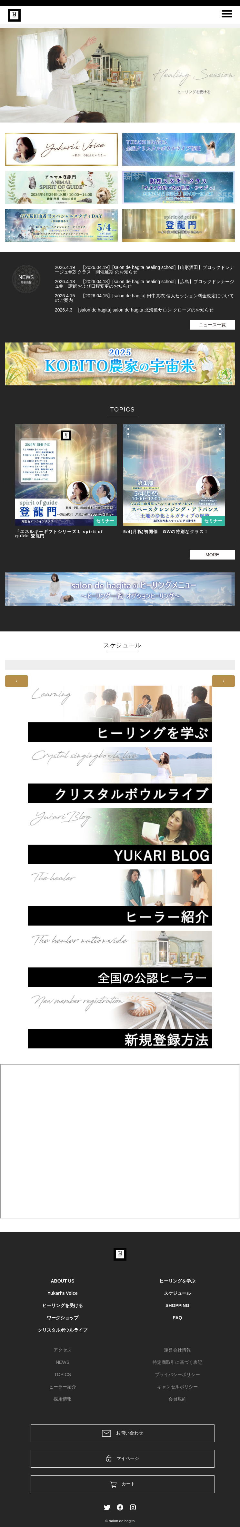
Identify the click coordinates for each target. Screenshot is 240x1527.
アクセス (63, 1350)
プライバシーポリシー (177, 1374)
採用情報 (63, 1399)
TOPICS (62, 1374)
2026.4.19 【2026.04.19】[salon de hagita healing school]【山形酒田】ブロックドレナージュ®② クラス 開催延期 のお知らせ (144, 269)
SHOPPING (177, 1305)
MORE (212, 554)
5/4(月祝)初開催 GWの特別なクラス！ (166, 531)
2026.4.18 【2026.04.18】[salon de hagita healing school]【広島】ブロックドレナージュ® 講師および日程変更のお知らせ (144, 283)
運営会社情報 (177, 1350)
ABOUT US (62, 1281)
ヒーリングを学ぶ (177, 1281)
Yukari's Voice (62, 1293)
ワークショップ (62, 1317)
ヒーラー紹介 (62, 1386)
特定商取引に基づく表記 (177, 1362)
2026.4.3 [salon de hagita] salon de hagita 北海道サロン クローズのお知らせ (134, 310)
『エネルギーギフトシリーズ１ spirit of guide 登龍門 (59, 533)
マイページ (122, 1458)
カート (122, 1484)
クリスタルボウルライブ (62, 1330)
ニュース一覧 (212, 324)
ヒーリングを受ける (62, 1305)
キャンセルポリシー (177, 1386)
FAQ (177, 1317)
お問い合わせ (122, 1433)
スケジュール (177, 1293)
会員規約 (177, 1399)
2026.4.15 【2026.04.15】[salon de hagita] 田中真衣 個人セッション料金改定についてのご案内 (144, 297)
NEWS (62, 1362)
